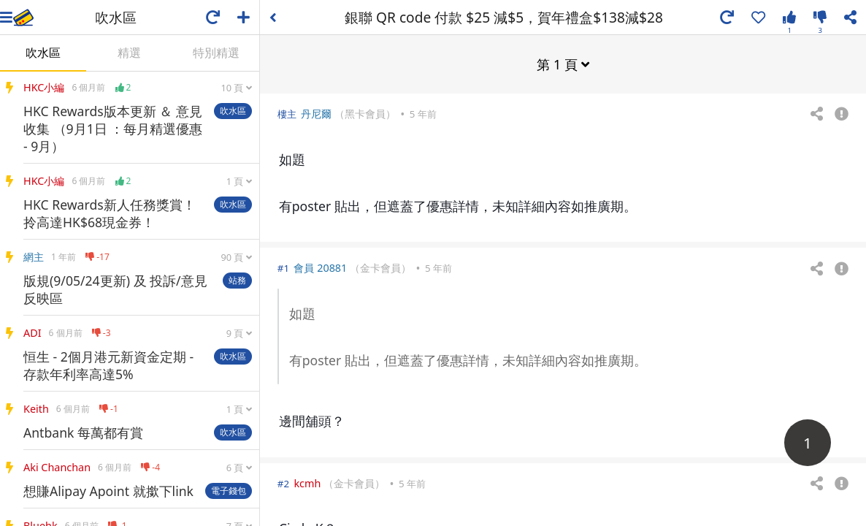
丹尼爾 (316, 113)
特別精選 (216, 53)
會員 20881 (320, 267)
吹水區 (43, 53)
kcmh (307, 482)
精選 (129, 53)
